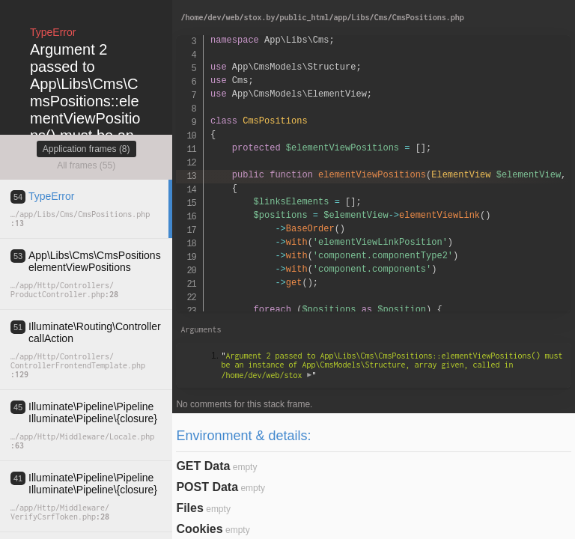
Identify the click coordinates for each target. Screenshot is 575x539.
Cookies (199, 529)
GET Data (203, 466)
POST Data (207, 487)
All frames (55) (86, 165)
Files (189, 508)
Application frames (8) (86, 149)
